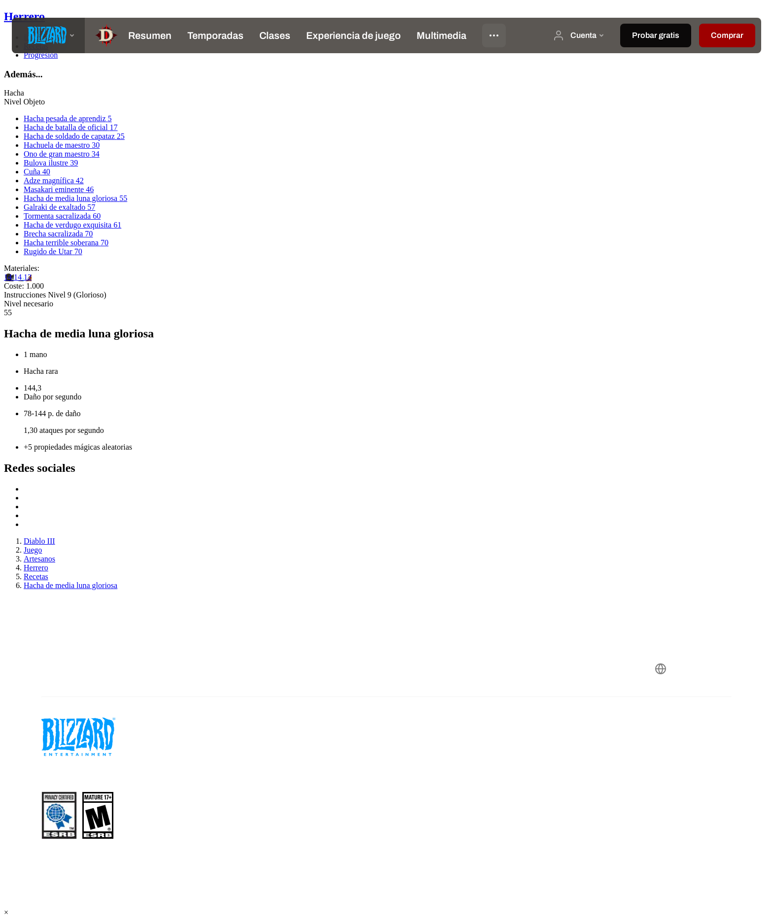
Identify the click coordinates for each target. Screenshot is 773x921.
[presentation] (48, 35)
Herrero (24, 16)
